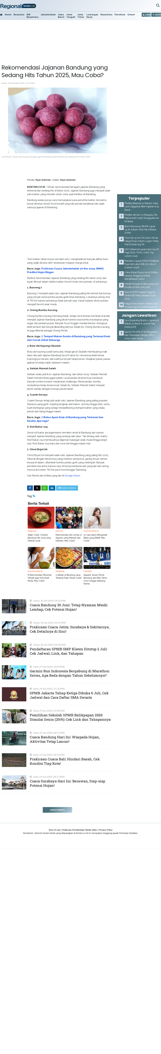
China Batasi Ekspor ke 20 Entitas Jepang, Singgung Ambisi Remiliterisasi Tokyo (141, 275)
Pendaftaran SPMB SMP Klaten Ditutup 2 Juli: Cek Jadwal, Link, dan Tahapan (68, 651)
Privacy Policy (105, 830)
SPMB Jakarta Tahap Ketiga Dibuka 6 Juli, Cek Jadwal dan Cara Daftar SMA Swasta (69, 695)
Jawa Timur (80, 15)
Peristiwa (120, 14)
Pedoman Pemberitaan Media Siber (79, 830)
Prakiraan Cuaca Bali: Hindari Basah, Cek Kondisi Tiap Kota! (65, 761)
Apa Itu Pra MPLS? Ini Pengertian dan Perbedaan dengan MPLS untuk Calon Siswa (140, 335)
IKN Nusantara (32, 15)
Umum (131, 14)
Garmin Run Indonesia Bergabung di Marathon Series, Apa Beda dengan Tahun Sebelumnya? (69, 673)
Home (8, 14)
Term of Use (54, 830)
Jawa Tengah (70, 15)
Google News (72, 475)
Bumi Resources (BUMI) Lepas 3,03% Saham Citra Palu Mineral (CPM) (140, 229)
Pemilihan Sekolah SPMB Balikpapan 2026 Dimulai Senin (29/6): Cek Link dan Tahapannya (70, 717)
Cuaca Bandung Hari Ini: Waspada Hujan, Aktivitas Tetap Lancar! (65, 739)
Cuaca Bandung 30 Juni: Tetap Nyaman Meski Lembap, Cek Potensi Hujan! (69, 607)
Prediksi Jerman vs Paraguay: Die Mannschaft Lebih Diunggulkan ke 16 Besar (141, 218)
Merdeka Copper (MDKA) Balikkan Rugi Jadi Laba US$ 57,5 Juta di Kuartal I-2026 (141, 264)
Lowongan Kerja (92, 15)
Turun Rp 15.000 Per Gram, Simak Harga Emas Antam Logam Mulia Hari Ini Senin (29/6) (141, 241)
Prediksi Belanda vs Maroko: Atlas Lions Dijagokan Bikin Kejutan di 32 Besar (141, 206)
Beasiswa (19, 14)
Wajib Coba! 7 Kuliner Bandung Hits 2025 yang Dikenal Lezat (39, 538)
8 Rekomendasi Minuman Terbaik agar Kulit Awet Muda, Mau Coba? (40, 578)
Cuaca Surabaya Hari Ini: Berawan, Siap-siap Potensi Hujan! (67, 783)
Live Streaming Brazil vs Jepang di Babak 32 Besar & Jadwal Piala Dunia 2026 (141, 323)
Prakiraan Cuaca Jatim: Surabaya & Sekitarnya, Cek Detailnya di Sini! (69, 629)
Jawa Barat (61, 15)
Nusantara (106, 14)
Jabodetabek (48, 14)
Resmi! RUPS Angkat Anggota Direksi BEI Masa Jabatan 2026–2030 (140, 295)
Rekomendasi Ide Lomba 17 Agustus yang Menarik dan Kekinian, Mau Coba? (69, 538)
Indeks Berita (57, 810)
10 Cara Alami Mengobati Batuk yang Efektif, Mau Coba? (95, 538)
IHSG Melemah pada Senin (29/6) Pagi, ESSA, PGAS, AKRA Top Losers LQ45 (141, 252)
